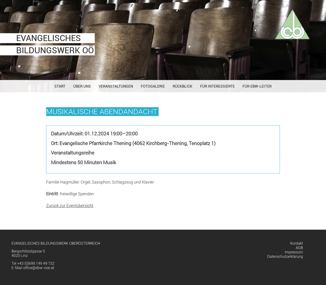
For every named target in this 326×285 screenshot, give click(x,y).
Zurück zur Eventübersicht (69, 205)
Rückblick (182, 86)
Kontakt (296, 243)
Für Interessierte (217, 86)
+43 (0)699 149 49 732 (35, 263)
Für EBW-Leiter (257, 86)
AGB (299, 248)
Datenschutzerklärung (285, 256)
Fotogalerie (153, 86)
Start (59, 86)
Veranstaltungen (116, 86)
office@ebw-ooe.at (38, 268)
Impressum (294, 252)
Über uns (82, 86)
